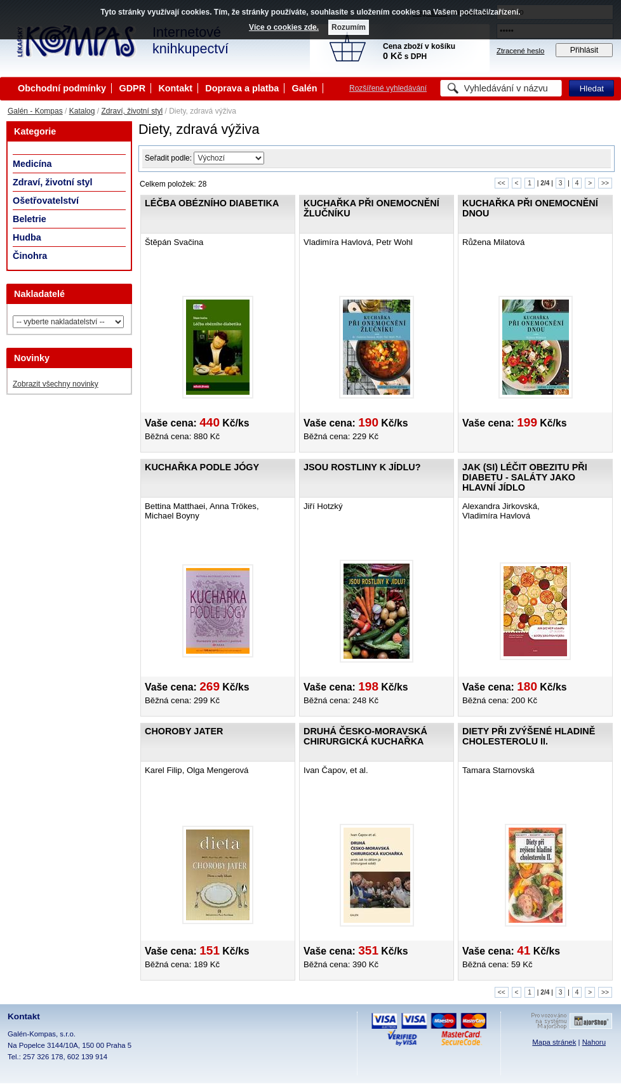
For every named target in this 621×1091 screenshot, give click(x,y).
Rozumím (348, 27)
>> (605, 183)
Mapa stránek (554, 1042)
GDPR (132, 88)
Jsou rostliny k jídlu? (362, 467)
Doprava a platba (242, 88)
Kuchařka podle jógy (202, 467)
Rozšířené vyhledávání (388, 88)
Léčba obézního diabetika (212, 203)
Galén (304, 88)
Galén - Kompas (35, 111)
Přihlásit (584, 50)
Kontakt (175, 88)
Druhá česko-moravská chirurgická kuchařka (365, 736)
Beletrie (29, 219)
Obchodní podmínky (62, 88)
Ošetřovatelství (46, 200)
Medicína (32, 164)
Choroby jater (184, 731)
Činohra (30, 256)
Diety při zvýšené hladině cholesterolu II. (528, 736)
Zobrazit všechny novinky (55, 384)
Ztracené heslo (520, 51)
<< (501, 183)
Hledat (592, 88)
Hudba (27, 237)
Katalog (82, 111)
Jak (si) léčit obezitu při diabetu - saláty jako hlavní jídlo (524, 477)
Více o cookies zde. (284, 27)
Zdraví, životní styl (132, 111)
